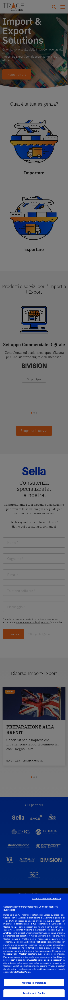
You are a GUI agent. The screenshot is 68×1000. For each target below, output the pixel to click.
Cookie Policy (23, 971)
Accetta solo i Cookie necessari (46, 898)
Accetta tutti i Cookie (34, 993)
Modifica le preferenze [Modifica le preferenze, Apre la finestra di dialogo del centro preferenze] (34, 982)
